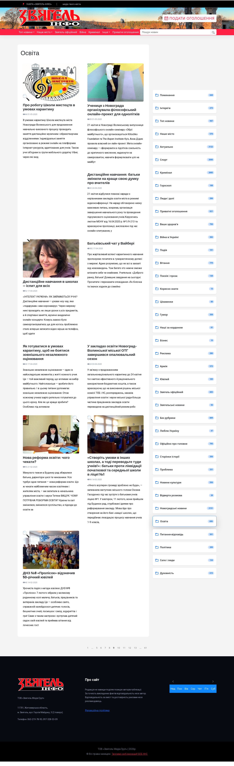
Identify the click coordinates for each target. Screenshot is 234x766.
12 (129, 651)
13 (135, 651)
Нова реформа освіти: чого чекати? (47, 462)
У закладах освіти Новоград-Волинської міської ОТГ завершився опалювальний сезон (113, 354)
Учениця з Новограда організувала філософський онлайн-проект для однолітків (114, 110)
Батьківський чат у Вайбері (112, 245)
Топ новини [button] (26, 32)
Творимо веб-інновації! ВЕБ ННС (130, 758)
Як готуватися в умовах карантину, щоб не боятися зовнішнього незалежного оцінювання (47, 354)
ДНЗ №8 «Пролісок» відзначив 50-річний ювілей (50, 579)
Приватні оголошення (125, 32)
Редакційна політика (97, 715)
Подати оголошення (189, 18)
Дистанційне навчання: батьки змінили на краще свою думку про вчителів (115, 179)
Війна (82, 32)
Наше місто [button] (44, 32)
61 (145, 651)
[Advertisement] (51, 205)
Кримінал (94, 32)
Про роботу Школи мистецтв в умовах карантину (50, 107)
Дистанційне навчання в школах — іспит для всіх (45, 285)
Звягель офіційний (66, 32)
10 (118, 651)
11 (124, 651)
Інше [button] (105, 32)
